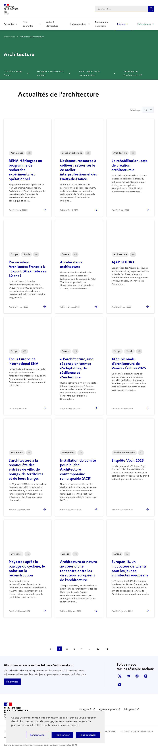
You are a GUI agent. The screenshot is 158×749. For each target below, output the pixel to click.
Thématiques (144, 24)
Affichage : (142, 110)
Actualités (9, 24)
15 (145, 110)
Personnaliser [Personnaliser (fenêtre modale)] (37, 735)
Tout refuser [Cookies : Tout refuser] (62, 735)
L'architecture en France (13, 73)
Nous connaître (28, 24)
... (89, 648)
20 (98, 648)
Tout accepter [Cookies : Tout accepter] (87, 735)
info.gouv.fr (130, 709)
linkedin (128, 676)
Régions (121, 24)
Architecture (10, 36)
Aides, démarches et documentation (89, 73)
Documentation (78, 24)
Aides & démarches (52, 24)
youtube (120, 685)
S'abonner (12, 681)
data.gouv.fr (85, 709)
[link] (51, 648)
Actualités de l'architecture (131, 73)
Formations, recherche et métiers (50, 73)
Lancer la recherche (151, 9)
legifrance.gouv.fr (108, 709)
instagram (146, 676)
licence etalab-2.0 (66, 745)
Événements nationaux (101, 24)
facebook (137, 676)
